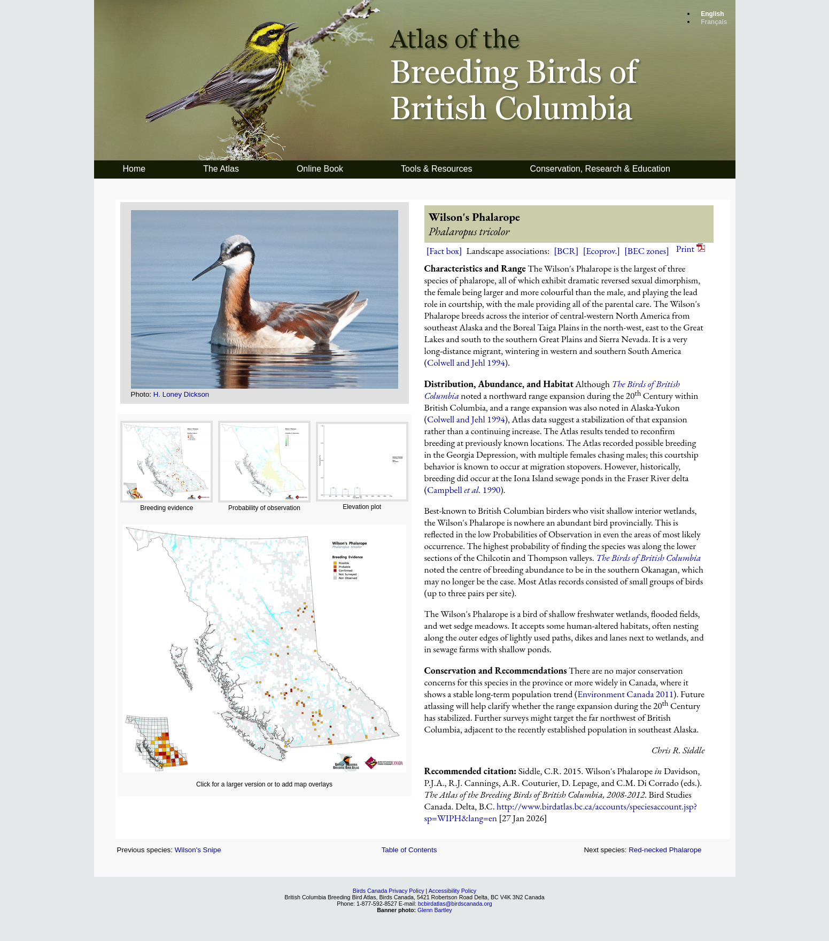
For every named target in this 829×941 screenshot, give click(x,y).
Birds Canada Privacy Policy (388, 891)
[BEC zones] (646, 251)
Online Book (320, 168)
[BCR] (566, 251)
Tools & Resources (436, 168)
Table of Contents (409, 850)
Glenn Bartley (434, 910)
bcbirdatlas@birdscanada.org (455, 903)
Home (134, 168)
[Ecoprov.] (602, 251)
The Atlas (221, 168)
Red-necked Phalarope (665, 850)
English (712, 14)
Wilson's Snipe (198, 850)
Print (690, 248)
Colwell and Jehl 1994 (466, 362)
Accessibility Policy (452, 891)
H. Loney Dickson (181, 394)
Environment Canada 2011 (625, 694)
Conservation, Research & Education (600, 168)
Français (714, 22)
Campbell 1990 (463, 490)
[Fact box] (444, 251)
